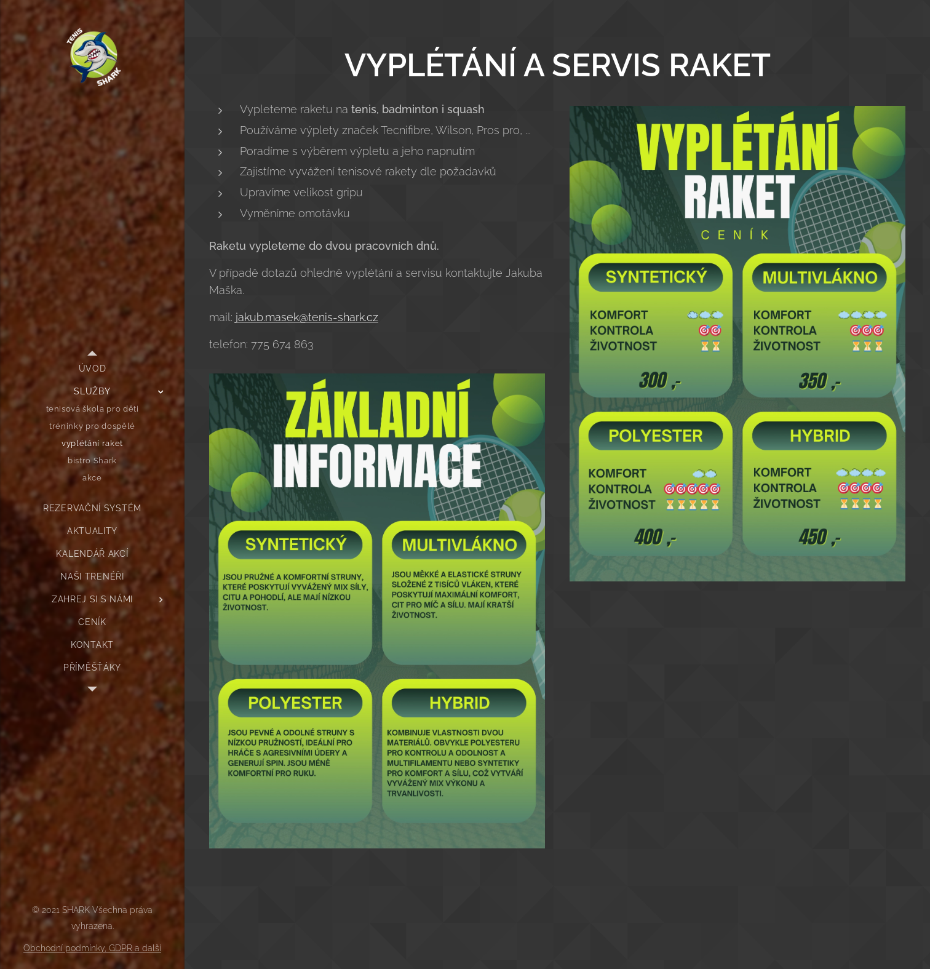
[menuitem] (92, 369)
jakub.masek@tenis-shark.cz (307, 317)
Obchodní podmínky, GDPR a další (92, 948)
